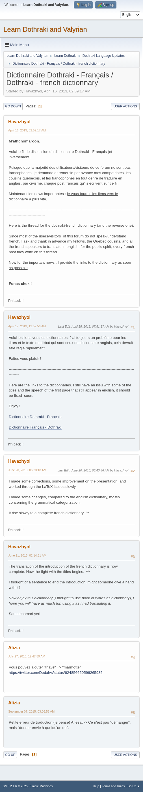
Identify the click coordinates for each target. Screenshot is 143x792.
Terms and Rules (113, 786)
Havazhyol (19, 121)
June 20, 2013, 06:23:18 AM (27, 470)
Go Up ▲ (133, 786)
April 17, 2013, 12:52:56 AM (27, 326)
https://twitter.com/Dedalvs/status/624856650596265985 (56, 672)
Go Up (10, 754)
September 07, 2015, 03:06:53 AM (31, 711)
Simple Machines (41, 786)
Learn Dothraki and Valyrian (45, 29)
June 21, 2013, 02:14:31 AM (27, 555)
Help (96, 786)
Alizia (14, 647)
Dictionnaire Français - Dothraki (35, 427)
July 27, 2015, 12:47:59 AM (26, 656)
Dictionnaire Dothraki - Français (35, 417)
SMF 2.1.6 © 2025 (15, 786)
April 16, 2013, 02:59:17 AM (27, 130)
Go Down (13, 106)
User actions (125, 106)
